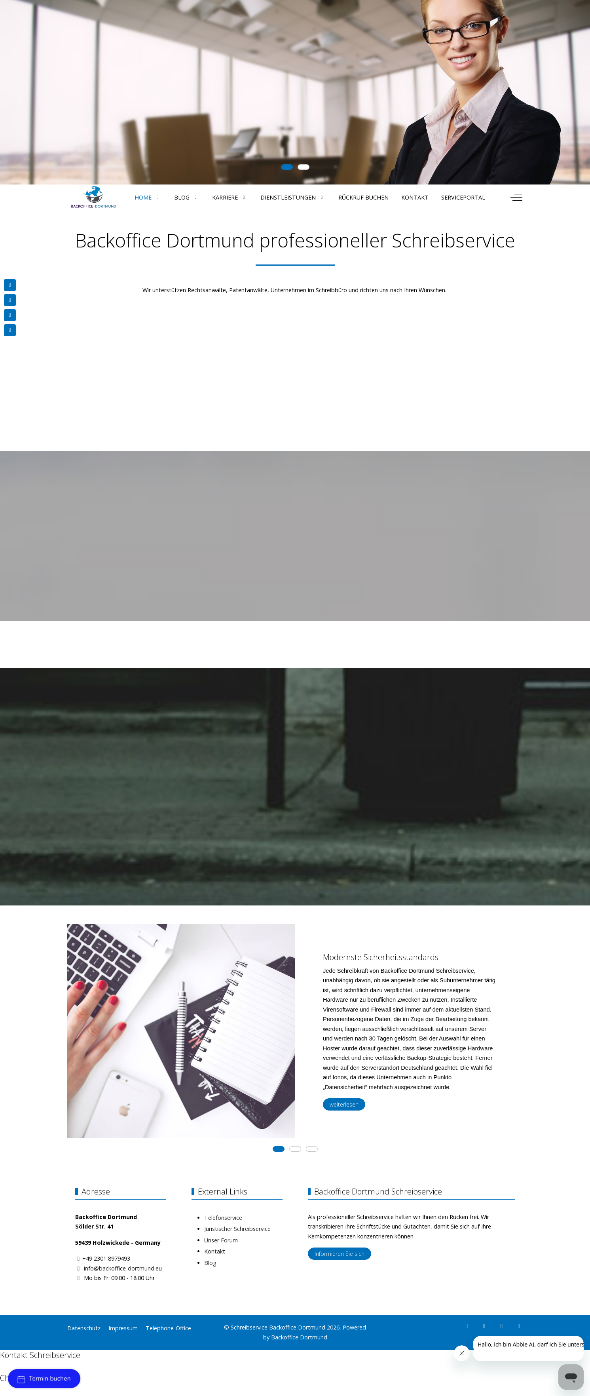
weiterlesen (344, 1104)
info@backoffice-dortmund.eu (123, 1268)
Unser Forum (221, 1240)
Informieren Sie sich (339, 1253)
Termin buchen (44, 1378)
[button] (126, 1040)
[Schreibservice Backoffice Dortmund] (93, 197)
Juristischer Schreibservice (237, 1228)
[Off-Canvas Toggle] (516, 197)
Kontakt (214, 1251)
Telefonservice (223, 1217)
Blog (210, 1263)
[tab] (287, 167)
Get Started (120, 114)
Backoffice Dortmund (299, 1337)
